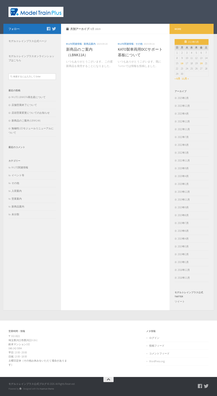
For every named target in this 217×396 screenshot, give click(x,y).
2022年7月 (183, 137)
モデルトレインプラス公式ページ (27, 41)
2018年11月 (184, 277)
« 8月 (177, 78)
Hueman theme (47, 388)
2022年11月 (184, 129)
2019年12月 (184, 191)
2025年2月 (183, 98)
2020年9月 (183, 168)
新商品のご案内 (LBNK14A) (26, 120)
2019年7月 (183, 223)
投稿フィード (156, 345)
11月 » (185, 78)
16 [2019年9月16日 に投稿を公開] (182, 63)
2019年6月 (183, 230)
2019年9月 (183, 207)
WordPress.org (157, 361)
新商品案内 (90, 43)
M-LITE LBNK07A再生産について (29, 97)
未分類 (15, 214)
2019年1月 (183, 262)
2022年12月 (184, 121)
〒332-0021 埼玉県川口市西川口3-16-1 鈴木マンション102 (22, 340)
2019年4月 (183, 238)
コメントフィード (159, 353)
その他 (139, 43)
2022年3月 (183, 152)
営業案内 (17, 198)
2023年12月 (184, 105)
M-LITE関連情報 (74, 43)
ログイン (154, 337)
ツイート (180, 301)
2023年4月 (183, 113)
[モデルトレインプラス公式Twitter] (54, 29)
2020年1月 (183, 184)
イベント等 (18, 175)
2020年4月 (183, 176)
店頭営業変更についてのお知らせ (31, 112)
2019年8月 (183, 215)
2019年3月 (183, 246)
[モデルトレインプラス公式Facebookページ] (48, 29)
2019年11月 (184, 199)
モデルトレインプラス (21, 56)
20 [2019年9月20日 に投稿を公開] (201, 63)
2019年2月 (183, 254)
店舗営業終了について (24, 105)
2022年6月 (183, 144)
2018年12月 (184, 269)
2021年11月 (184, 160)
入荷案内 (17, 190)
